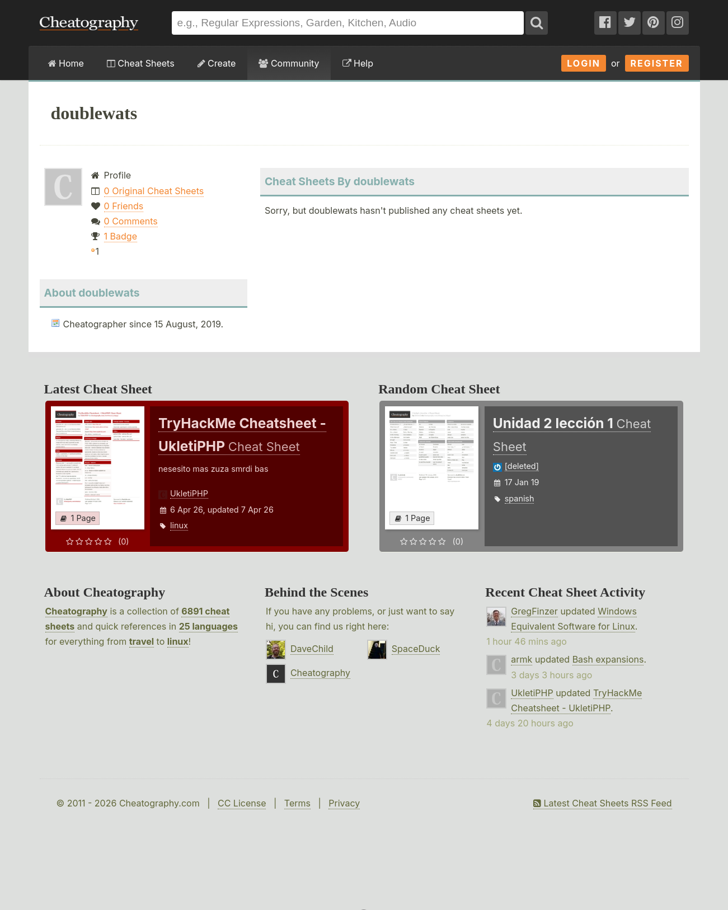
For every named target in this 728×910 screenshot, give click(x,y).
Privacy (344, 803)
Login (583, 63)
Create (217, 63)
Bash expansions (608, 659)
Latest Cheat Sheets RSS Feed (602, 803)
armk (521, 659)
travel (141, 641)
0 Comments (131, 221)
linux (179, 525)
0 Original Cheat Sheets (154, 190)
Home (66, 63)
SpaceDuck (416, 648)
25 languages (208, 626)
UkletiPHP (189, 493)
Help (357, 63)
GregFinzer (534, 611)
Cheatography (76, 611)
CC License (242, 803)
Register (657, 63)
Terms (297, 803)
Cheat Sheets (141, 63)
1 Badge (120, 236)
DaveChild (312, 648)
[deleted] (522, 466)
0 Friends (124, 206)
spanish (519, 498)
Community (289, 63)
